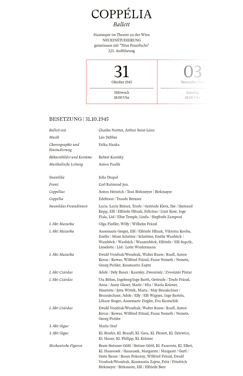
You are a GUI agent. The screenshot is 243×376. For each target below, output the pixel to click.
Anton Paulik (110, 164)
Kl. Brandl (125, 338)
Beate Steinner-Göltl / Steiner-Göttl (127, 351)
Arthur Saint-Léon (140, 130)
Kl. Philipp (125, 344)
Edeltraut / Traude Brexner (120, 199)
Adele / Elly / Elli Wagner (143, 301)
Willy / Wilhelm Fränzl (140, 229)
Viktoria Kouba (178, 236)
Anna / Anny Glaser (114, 290)
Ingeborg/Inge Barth (133, 285)
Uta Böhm (107, 285)
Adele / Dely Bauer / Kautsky (122, 278)
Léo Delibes (108, 137)
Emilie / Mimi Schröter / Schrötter (126, 242)
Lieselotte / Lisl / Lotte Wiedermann (128, 253)
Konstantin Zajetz (137, 270)
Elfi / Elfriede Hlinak (142, 211)
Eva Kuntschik (167, 306)
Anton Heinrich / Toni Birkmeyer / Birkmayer (135, 192)
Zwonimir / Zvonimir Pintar (169, 278)
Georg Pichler (110, 270)
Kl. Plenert (159, 338)
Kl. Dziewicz (180, 338)
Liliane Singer (110, 306)
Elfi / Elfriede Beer (167, 372)
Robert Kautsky (111, 157)
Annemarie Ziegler (139, 306)
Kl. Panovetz (167, 351)
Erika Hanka (109, 145)
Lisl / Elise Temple (141, 217)
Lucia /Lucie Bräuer (115, 206)
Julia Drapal (108, 177)
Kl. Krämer (145, 344)
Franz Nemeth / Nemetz (170, 265)
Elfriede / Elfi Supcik (175, 247)
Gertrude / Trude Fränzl (170, 285)
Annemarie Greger (113, 236)
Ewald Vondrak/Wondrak (120, 260)
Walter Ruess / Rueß (159, 260)
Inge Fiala (116, 217)
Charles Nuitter (111, 130)
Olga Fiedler (109, 229)
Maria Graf (108, 331)
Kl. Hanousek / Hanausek (130, 356)
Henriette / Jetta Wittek (117, 295)
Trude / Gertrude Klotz (151, 206)
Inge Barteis (175, 301)
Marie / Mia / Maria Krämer (154, 290)
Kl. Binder (107, 338)
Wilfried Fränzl (136, 265)
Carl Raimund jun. (114, 184)
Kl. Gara (143, 338)
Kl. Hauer (106, 344)
